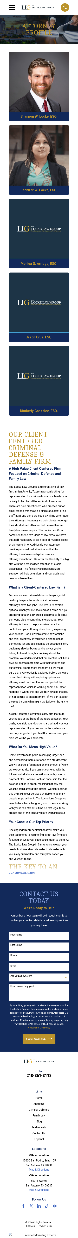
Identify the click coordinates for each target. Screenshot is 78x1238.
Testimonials (39, 1127)
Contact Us (39, 1133)
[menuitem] (30, 1226)
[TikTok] (47, 1206)
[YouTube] (54, 1206)
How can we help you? (22, 986)
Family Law (39, 1115)
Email (13, 965)
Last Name (16, 945)
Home (39, 1098)
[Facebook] (23, 1206)
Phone (13, 955)
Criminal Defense (39, 1109)
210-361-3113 (39, 1075)
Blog (39, 1121)
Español (39, 1139)
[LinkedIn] (39, 1206)
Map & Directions (39, 1169)
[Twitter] (31, 1206)
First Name (16, 934)
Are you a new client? (21, 976)
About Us (39, 1104)
